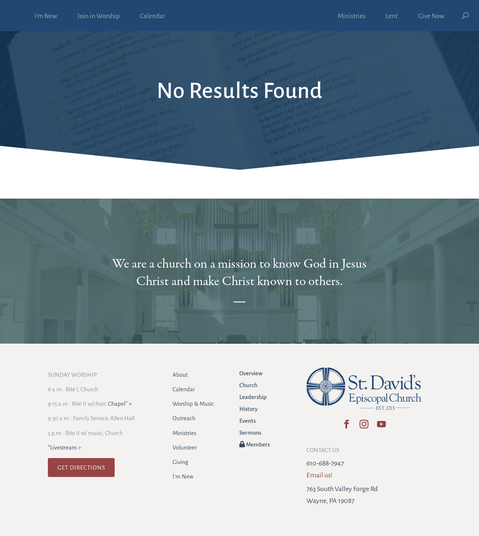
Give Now (431, 17)
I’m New (46, 17)
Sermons (250, 432)
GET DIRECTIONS (81, 467)
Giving (180, 462)
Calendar (152, 17)
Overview (251, 373)
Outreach (184, 418)
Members (254, 444)
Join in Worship (99, 17)
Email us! (319, 475)
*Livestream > (64, 447)
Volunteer (185, 447)
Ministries (351, 17)
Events (247, 421)
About (180, 375)
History (248, 409)
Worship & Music (193, 404)
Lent (392, 17)
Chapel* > (120, 404)
